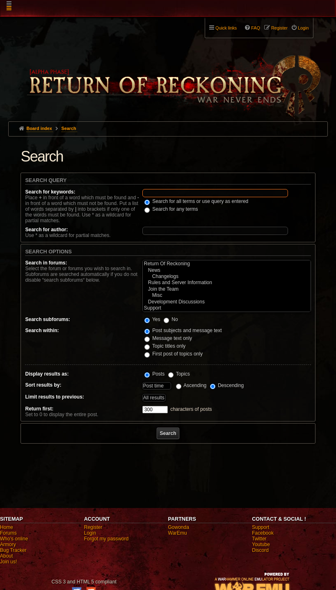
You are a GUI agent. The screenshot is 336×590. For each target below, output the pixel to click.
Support (226, 308)
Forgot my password (106, 539)
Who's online (14, 539)
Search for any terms (171, 209)
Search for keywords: (50, 192)
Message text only (168, 338)
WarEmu (177, 533)
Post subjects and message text (183, 330)
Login (90, 533)
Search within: (42, 330)
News (226, 270)
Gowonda (178, 527)
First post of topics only (173, 354)
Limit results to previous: (54, 397)
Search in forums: (46, 263)
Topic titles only (165, 346)
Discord (260, 550)
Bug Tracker (13, 550)
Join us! (8, 562)
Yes (152, 319)
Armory (8, 544)
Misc (226, 295)
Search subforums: (47, 319)
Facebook (263, 533)
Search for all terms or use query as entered (196, 201)
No (171, 319)
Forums (8, 533)
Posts (154, 374)
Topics (179, 374)
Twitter (259, 539)
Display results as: (47, 374)
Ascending (191, 385)
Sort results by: (43, 385)
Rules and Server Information (226, 283)
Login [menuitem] (303, 27)
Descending (227, 385)
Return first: (39, 409)
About (6, 556)
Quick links (226, 27)
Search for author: (46, 229)
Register (93, 527)
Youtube (261, 544)
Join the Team (226, 289)
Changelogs (226, 276)
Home (6, 527)
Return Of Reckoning (226, 264)
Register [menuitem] (279, 27)
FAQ (255, 27)
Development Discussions (226, 302)
